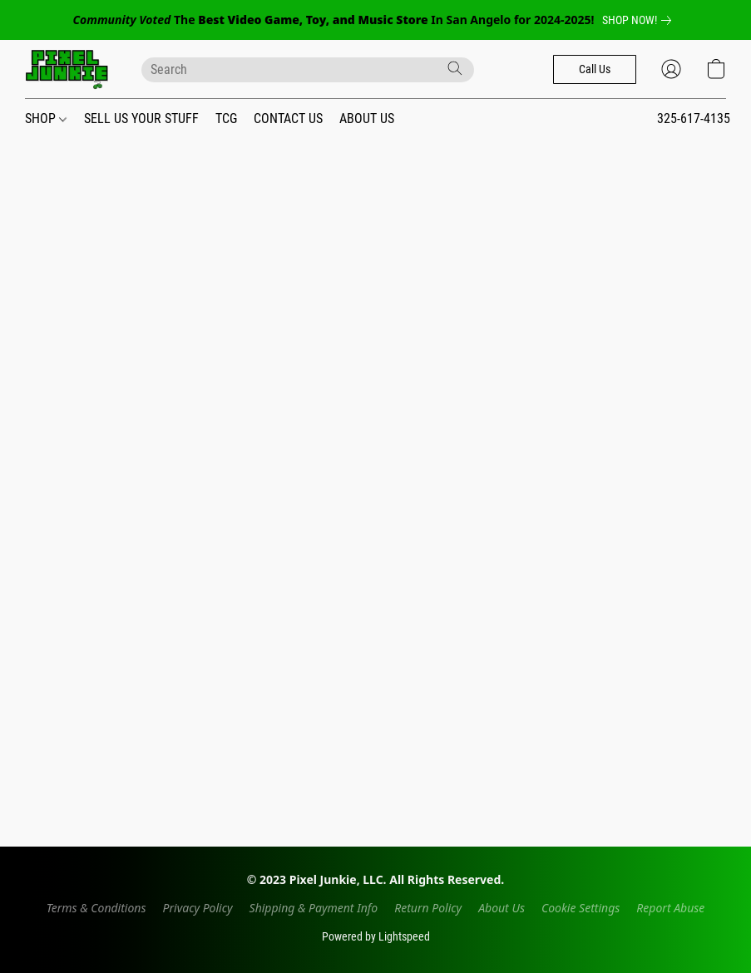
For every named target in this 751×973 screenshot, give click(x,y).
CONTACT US (288, 118)
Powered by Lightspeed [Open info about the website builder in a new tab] (376, 936)
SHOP (46, 118)
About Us (501, 908)
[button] (66, 69)
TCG (226, 118)
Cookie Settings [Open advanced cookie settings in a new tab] (580, 908)
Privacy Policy (198, 908)
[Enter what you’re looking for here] (307, 69)
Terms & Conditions (96, 908)
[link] (640, 20)
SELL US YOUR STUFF (141, 118)
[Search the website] (454, 68)
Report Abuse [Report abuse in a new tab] (670, 908)
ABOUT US (366, 118)
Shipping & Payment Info (314, 908)
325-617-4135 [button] (693, 118)
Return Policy (428, 908)
